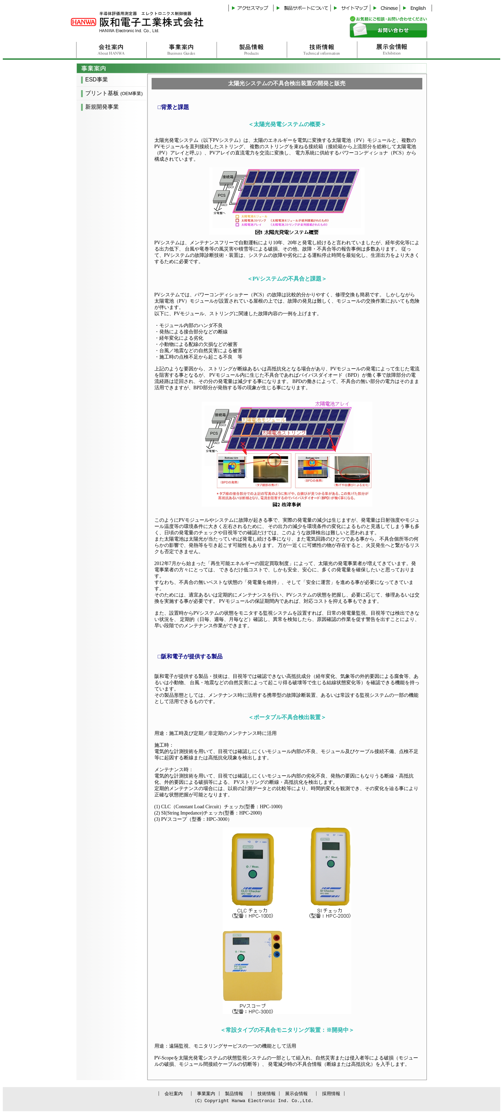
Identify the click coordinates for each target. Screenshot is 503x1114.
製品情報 (235, 1094)
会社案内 (180, 1094)
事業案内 (209, 1094)
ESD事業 (96, 79)
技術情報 (264, 1094)
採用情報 (323, 1094)
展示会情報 (291, 1094)
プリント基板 (114, 93)
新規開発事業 (102, 107)
